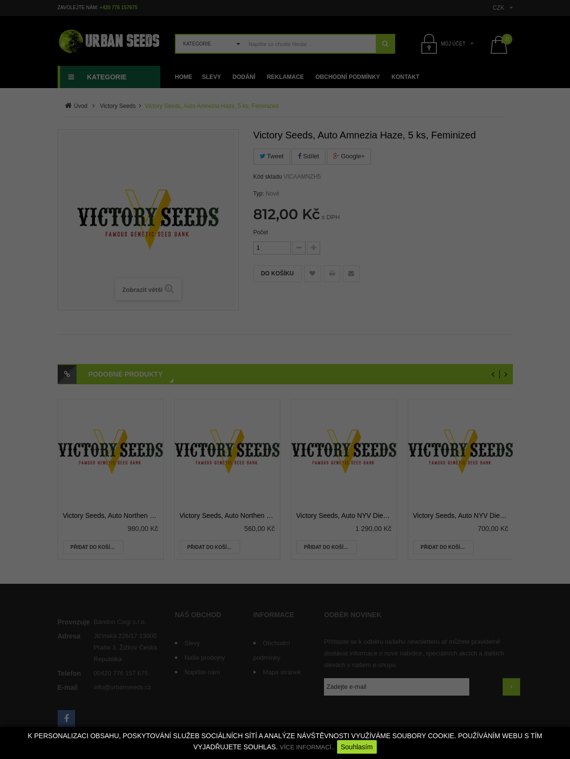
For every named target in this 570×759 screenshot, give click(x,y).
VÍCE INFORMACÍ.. (307, 747)
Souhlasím (357, 747)
